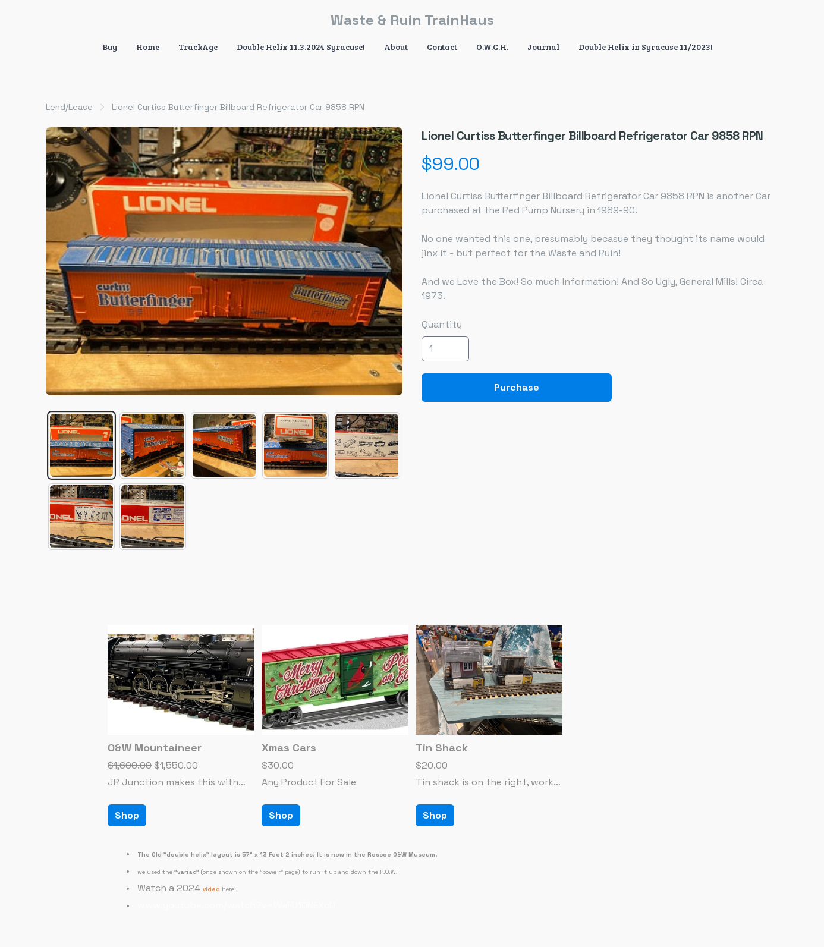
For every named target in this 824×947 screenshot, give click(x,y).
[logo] (412, 20)
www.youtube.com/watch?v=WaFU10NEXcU (236, 905)
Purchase (516, 387)
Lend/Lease (69, 107)
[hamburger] (55, 19)
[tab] (81, 445)
